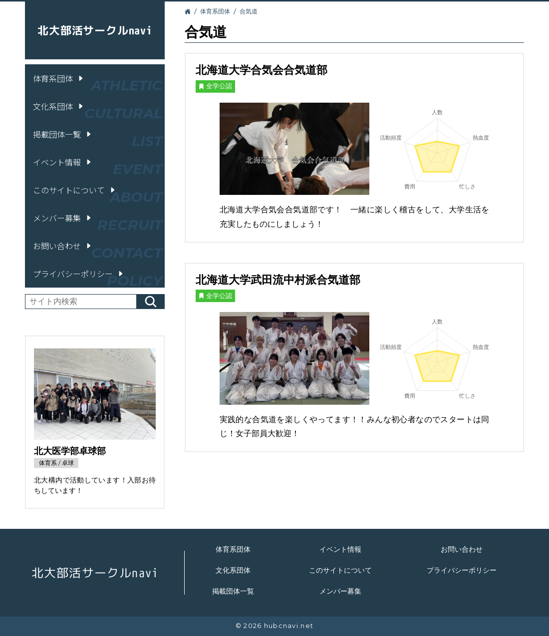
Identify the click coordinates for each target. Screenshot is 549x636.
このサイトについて (75, 190)
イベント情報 (63, 162)
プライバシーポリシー (79, 274)
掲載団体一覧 (63, 134)
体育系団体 (59, 78)
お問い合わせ (63, 246)
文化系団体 (59, 106)
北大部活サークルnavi (94, 30)
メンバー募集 (63, 218)
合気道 (249, 11)
